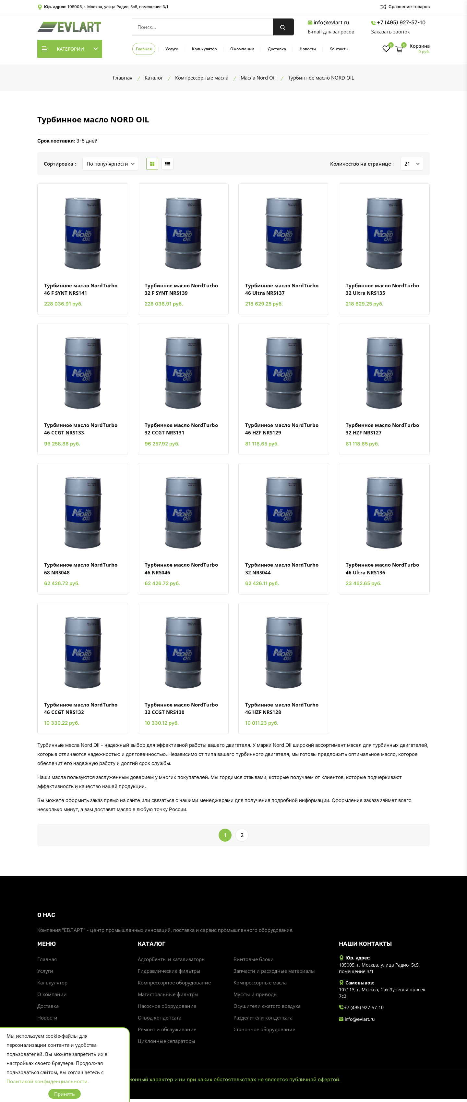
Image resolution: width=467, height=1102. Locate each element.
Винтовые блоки (254, 962)
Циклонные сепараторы (166, 1044)
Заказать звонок (390, 31)
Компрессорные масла (260, 985)
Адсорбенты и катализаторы (172, 962)
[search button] (283, 27)
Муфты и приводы (256, 997)
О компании (242, 49)
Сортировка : (60, 163)
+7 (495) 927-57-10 (398, 22)
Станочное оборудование (264, 1032)
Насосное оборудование (167, 1009)
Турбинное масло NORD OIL (93, 119)
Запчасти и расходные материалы (274, 974)
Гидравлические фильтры (169, 974)
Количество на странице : (362, 163)
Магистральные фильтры (168, 997)
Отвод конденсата (159, 1020)
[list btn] (168, 164)
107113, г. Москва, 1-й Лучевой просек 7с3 (382, 995)
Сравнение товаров (405, 6)
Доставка (277, 49)
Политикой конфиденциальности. (47, 1081)
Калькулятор (204, 49)
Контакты (339, 49)
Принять (64, 1094)
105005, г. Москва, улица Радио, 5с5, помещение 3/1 (117, 6)
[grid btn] (152, 164)
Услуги (171, 49)
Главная (144, 49)
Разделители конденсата (263, 1020)
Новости (308, 49)
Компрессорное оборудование (174, 985)
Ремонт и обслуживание (167, 1032)
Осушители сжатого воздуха (267, 1009)
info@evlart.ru (328, 22)
